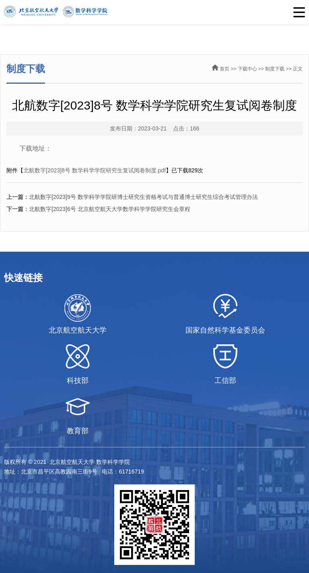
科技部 (78, 380)
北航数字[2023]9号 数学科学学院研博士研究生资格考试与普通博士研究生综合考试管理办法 (132, 197)
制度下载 (274, 69)
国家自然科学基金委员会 (225, 330)
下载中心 (247, 69)
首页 (224, 69)
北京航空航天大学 (78, 330)
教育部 (78, 431)
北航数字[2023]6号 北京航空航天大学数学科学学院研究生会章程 (98, 209)
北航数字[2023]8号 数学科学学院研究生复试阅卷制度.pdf (94, 170)
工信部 (225, 380)
